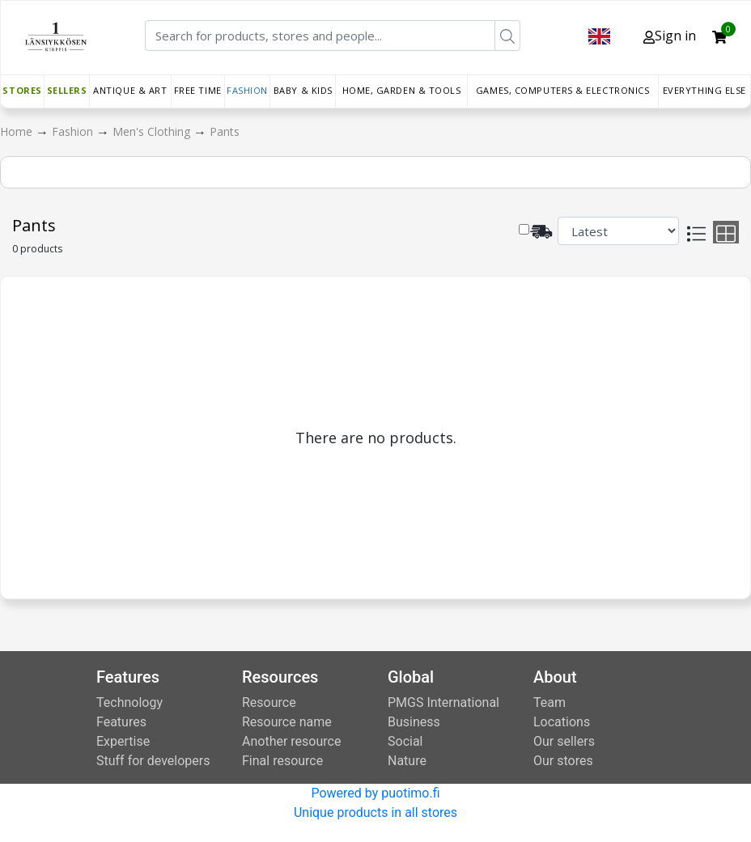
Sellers (67, 90)
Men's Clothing (152, 131)
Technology (129, 702)
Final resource (282, 760)
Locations (561, 722)
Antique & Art (130, 90)
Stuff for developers (153, 760)
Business (414, 722)
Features (121, 722)
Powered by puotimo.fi (375, 793)
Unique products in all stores (375, 812)
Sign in (669, 35)
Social (405, 741)
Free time (198, 90)
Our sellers (564, 741)
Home (18, 131)
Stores (21, 90)
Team (549, 702)
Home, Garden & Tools (401, 90)
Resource (269, 702)
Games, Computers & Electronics (563, 90)
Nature (407, 760)
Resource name (287, 722)
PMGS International (443, 702)
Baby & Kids (303, 90)
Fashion (247, 90)
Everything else (704, 90)
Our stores (563, 760)
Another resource (291, 741)
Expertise (123, 741)
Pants (225, 131)
